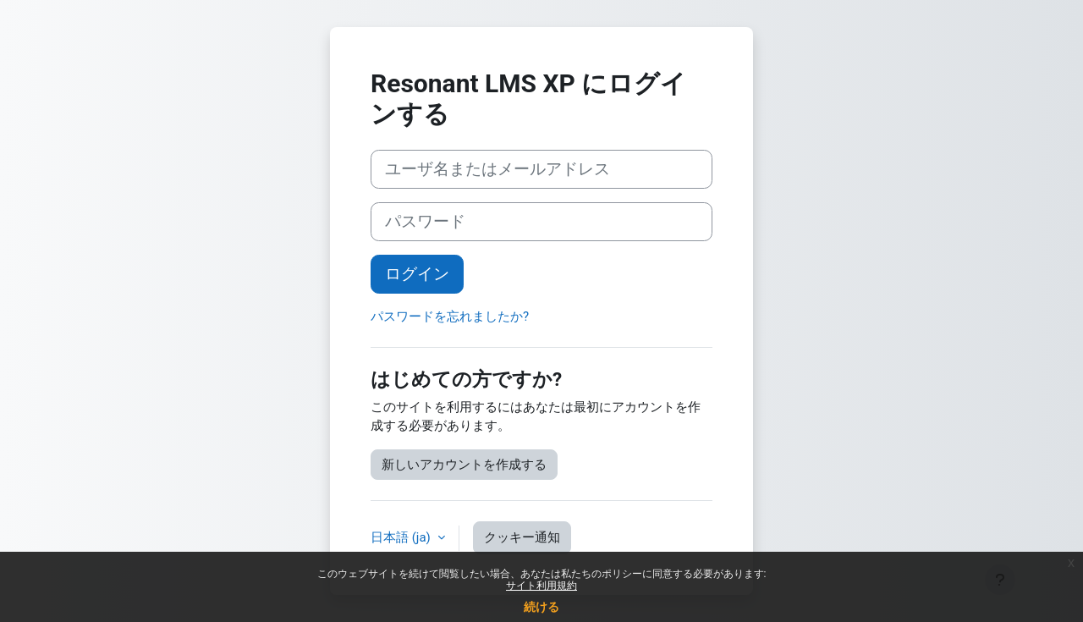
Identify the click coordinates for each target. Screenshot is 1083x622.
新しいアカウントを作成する (464, 464)
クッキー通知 (522, 537)
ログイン (417, 274)
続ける (541, 607)
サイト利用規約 (541, 586)
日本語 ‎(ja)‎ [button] (402, 537)
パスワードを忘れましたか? (450, 316)
